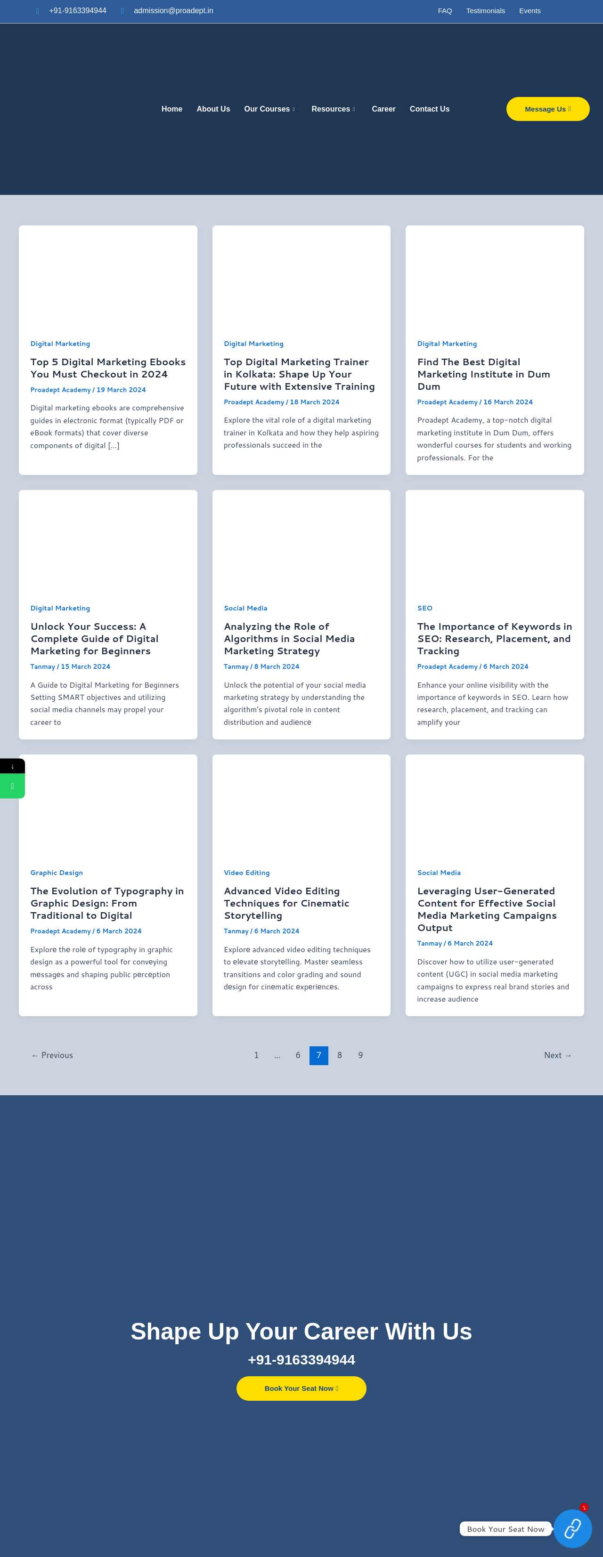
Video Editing (247, 872)
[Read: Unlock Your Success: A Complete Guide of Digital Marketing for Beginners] (108, 539)
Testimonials (485, 11)
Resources (333, 109)
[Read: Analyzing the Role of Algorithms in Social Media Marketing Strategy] (301, 539)
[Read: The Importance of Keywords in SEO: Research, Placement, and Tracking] (495, 539)
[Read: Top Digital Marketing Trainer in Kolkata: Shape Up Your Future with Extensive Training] (301, 274)
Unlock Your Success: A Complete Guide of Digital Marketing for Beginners (94, 638)
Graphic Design (56, 872)
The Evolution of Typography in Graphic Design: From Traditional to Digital (107, 903)
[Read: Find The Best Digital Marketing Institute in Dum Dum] (495, 274)
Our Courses (269, 109)
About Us (213, 109)
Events (530, 11)
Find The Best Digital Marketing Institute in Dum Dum (483, 374)
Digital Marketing (60, 343)
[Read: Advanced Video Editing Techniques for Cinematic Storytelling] (301, 803)
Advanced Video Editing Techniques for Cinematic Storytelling (287, 903)
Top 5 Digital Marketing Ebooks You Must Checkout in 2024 (108, 367)
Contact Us (429, 109)
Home (172, 109)
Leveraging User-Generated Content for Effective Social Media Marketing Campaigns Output (487, 909)
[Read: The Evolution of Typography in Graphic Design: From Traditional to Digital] (108, 803)
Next (558, 1054)
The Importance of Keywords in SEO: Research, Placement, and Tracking (494, 638)
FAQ (445, 11)
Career (384, 109)
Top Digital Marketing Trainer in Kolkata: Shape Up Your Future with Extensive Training (299, 374)
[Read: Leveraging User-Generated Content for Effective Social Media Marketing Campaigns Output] (495, 803)
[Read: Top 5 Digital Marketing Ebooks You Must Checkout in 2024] (108, 274)
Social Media (246, 608)
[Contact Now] (572, 1528)
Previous (52, 1054)
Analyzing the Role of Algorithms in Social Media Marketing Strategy (289, 638)
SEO (424, 608)
